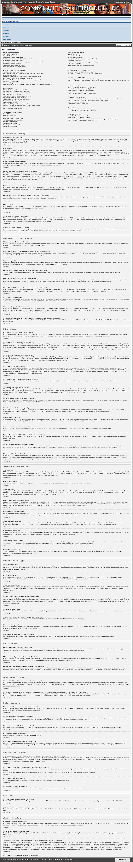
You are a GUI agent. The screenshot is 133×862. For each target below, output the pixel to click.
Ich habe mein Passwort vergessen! (12, 63)
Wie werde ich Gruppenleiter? (75, 60)
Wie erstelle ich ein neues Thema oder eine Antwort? (16, 90)
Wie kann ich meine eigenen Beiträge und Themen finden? (82, 93)
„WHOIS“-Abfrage (124, 842)
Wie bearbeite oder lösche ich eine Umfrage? (14, 97)
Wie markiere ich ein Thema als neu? (12, 108)
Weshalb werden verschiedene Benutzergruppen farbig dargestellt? (84, 62)
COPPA (92, 173)
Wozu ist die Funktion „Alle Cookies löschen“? (14, 66)
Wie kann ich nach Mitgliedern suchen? (77, 92)
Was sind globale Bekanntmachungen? (13, 120)
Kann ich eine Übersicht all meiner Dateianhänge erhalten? (82, 110)
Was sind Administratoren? (74, 54)
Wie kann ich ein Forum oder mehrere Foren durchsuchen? (82, 87)
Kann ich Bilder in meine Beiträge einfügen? (14, 118)
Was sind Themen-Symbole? (10, 126)
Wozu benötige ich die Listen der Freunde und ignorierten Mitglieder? (85, 79)
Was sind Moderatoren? (74, 55)
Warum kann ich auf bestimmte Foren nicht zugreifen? (16, 99)
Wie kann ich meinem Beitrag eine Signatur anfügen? (16, 93)
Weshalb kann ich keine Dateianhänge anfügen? (15, 100)
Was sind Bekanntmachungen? (11, 121)
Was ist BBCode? (7, 114)
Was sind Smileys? (8, 117)
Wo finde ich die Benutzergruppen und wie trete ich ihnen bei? (83, 59)
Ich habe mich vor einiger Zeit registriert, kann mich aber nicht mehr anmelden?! (23, 62)
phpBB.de (99, 281)
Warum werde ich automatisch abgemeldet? (14, 65)
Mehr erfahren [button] (68, 859)
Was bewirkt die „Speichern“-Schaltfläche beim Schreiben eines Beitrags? (21, 105)
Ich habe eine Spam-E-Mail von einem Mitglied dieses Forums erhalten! (85, 73)
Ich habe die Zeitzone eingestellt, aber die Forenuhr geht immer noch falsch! (22, 76)
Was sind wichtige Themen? (10, 123)
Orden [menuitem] (13, 2)
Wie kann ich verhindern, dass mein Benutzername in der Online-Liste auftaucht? (23, 73)
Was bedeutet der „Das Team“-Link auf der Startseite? (81, 65)
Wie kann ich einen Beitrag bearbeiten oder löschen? (16, 91)
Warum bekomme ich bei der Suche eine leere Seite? (81, 90)
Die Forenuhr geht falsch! (9, 75)
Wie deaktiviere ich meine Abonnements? (78, 103)
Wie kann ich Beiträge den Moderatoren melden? (15, 104)
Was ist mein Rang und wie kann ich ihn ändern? (15, 83)
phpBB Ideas (80, 833)
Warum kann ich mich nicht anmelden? (13, 60)
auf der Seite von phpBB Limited (38, 825)
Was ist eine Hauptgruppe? (74, 63)
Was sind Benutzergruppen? (75, 57)
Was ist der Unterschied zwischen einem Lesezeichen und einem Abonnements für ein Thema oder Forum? (94, 99)
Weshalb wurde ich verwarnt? (10, 102)
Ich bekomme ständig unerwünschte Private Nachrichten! (82, 72)
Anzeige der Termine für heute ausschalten (11, 42)
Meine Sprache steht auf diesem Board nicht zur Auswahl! (17, 78)
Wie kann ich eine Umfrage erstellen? (12, 94)
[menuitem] (20, 2)
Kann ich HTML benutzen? (10, 115)
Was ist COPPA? (7, 55)
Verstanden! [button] (122, 859)
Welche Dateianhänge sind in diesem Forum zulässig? (81, 109)
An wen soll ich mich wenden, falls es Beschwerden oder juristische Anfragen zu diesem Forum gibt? (93, 119)
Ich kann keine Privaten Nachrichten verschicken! (80, 70)
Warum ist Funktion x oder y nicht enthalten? (79, 117)
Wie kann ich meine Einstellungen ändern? (13, 72)
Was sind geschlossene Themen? (11, 124)
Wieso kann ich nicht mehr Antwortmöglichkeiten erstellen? (17, 96)
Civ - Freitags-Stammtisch (12, 21)
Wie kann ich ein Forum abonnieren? (77, 102)
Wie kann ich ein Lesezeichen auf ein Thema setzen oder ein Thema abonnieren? (88, 100)
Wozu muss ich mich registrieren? (11, 54)
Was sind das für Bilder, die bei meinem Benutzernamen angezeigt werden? (22, 79)
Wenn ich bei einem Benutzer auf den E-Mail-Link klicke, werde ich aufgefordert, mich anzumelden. (27, 84)
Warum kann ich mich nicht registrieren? (13, 57)
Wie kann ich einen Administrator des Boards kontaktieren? (82, 120)
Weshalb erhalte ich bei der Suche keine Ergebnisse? (81, 89)
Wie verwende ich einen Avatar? (11, 81)
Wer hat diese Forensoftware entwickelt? (78, 116)
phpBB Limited (87, 281)
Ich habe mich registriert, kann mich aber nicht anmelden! (17, 59)
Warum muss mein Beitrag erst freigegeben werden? (16, 107)
